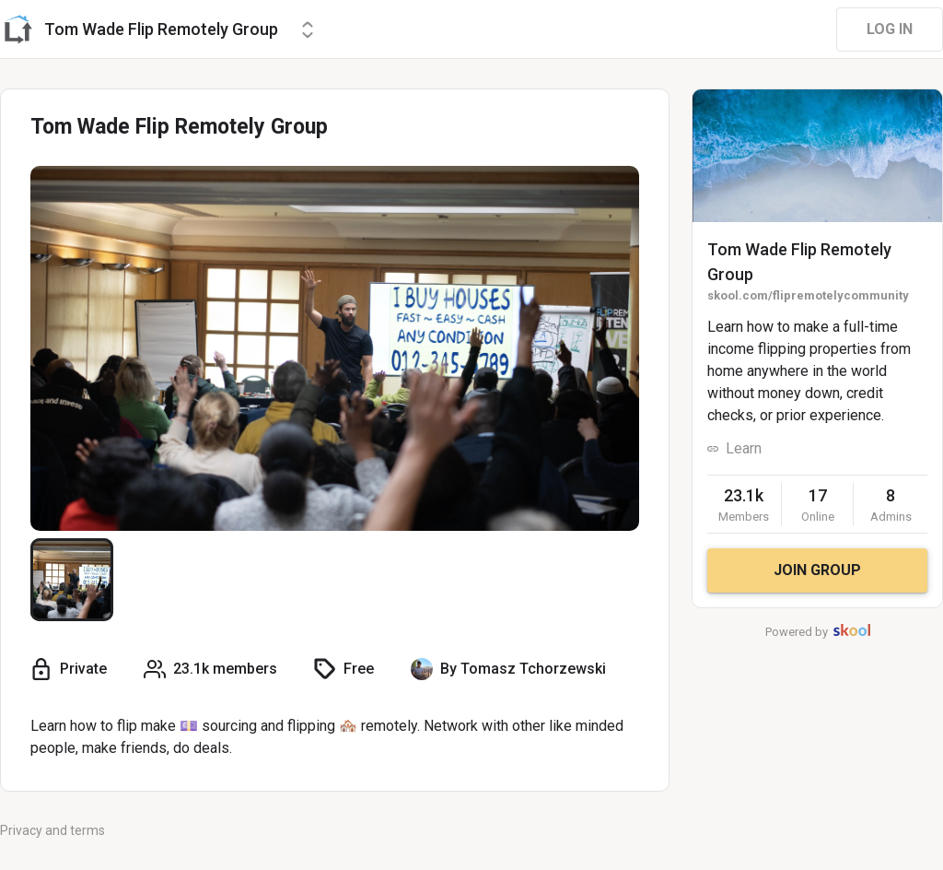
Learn (744, 448)
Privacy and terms (52, 830)
